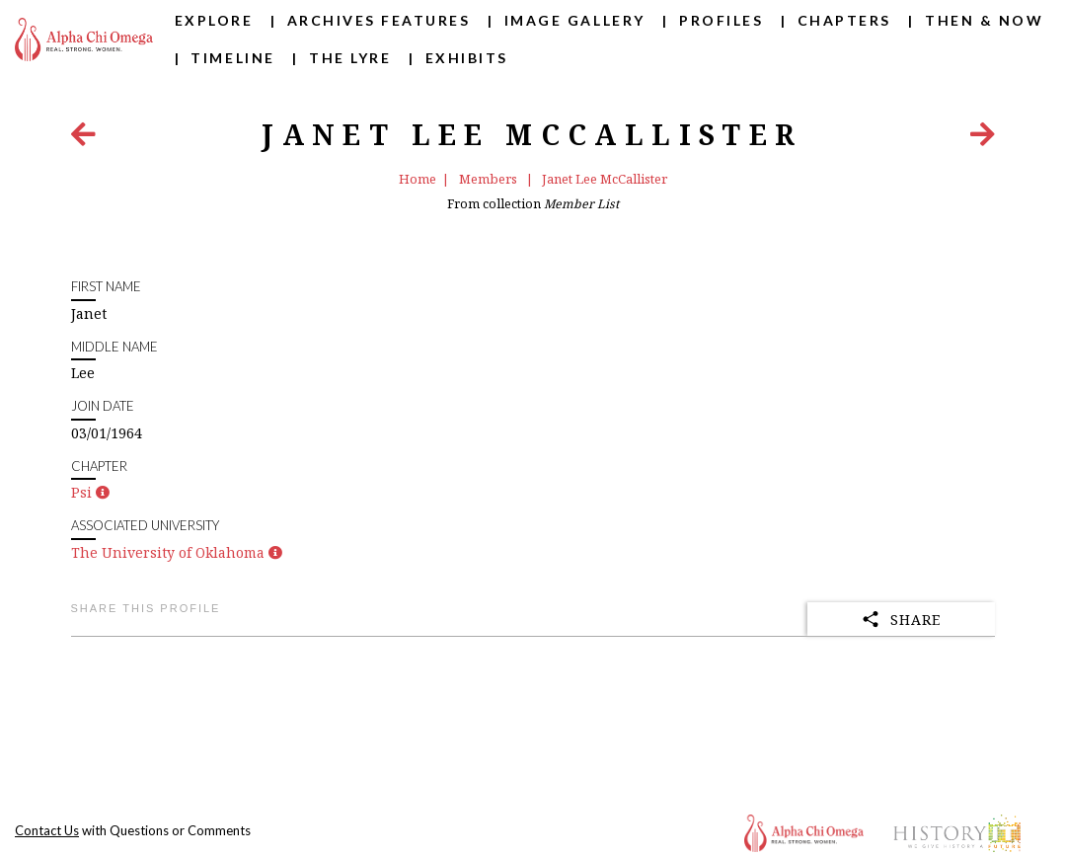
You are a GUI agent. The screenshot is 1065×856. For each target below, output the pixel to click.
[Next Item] (982, 138)
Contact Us (47, 830)
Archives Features (379, 20)
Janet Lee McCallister (604, 179)
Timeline (232, 57)
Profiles (721, 20)
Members (489, 179)
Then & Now (984, 20)
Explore (214, 20)
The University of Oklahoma (168, 552)
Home (417, 179)
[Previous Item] (83, 138)
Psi (81, 492)
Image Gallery (575, 20)
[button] (103, 492)
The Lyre (350, 57)
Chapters (844, 20)
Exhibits (466, 57)
